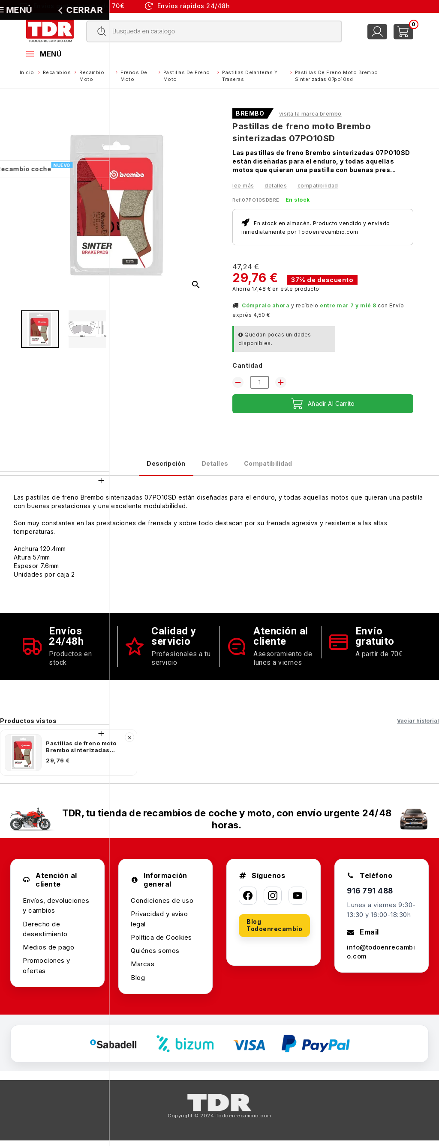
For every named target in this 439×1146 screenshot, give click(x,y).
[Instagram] (273, 902)
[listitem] (68, 758)
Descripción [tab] (145, 466)
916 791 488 (371, 897)
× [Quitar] (129, 742)
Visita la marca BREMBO (310, 113)
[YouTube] (298, 902)
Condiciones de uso (162, 906)
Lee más (243, 185)
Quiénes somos (155, 956)
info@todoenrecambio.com (381, 958)
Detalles (276, 185)
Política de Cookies (161, 943)
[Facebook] (248, 902)
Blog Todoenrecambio (274, 931)
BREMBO (250, 113)
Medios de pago (48, 953)
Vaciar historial (418, 726)
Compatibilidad (318, 185)
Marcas (142, 970)
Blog (138, 983)
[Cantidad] (259, 382)
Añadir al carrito (323, 404)
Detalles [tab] (212, 466)
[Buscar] (214, 31)
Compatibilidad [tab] (287, 466)
